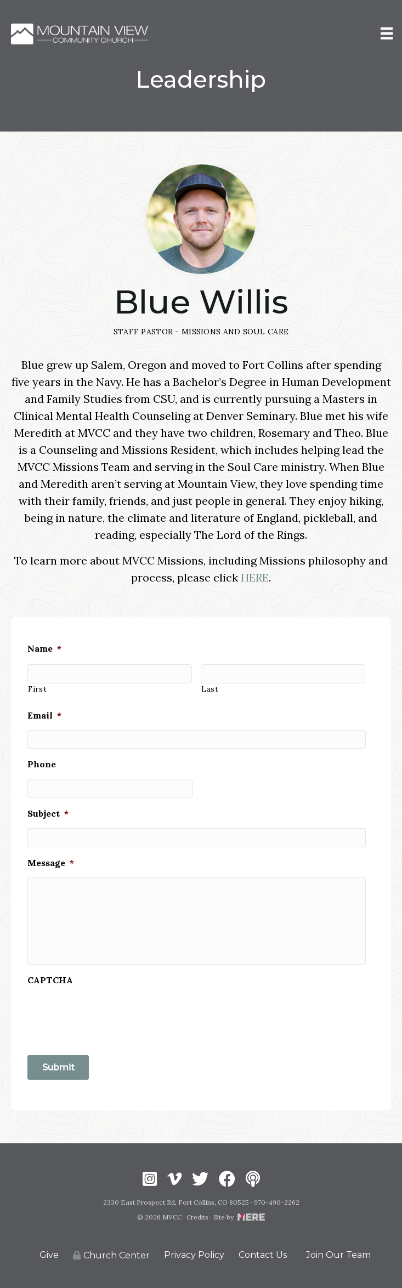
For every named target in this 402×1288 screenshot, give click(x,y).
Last (210, 689)
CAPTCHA (50, 979)
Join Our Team (338, 1255)
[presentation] (110, 1016)
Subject (48, 813)
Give (49, 1255)
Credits (197, 1217)
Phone (41, 764)
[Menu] (386, 33)
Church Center (111, 1255)
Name (44, 648)
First (37, 689)
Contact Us (263, 1255)
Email (44, 715)
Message (50, 862)
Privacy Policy (194, 1255)
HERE (255, 577)
